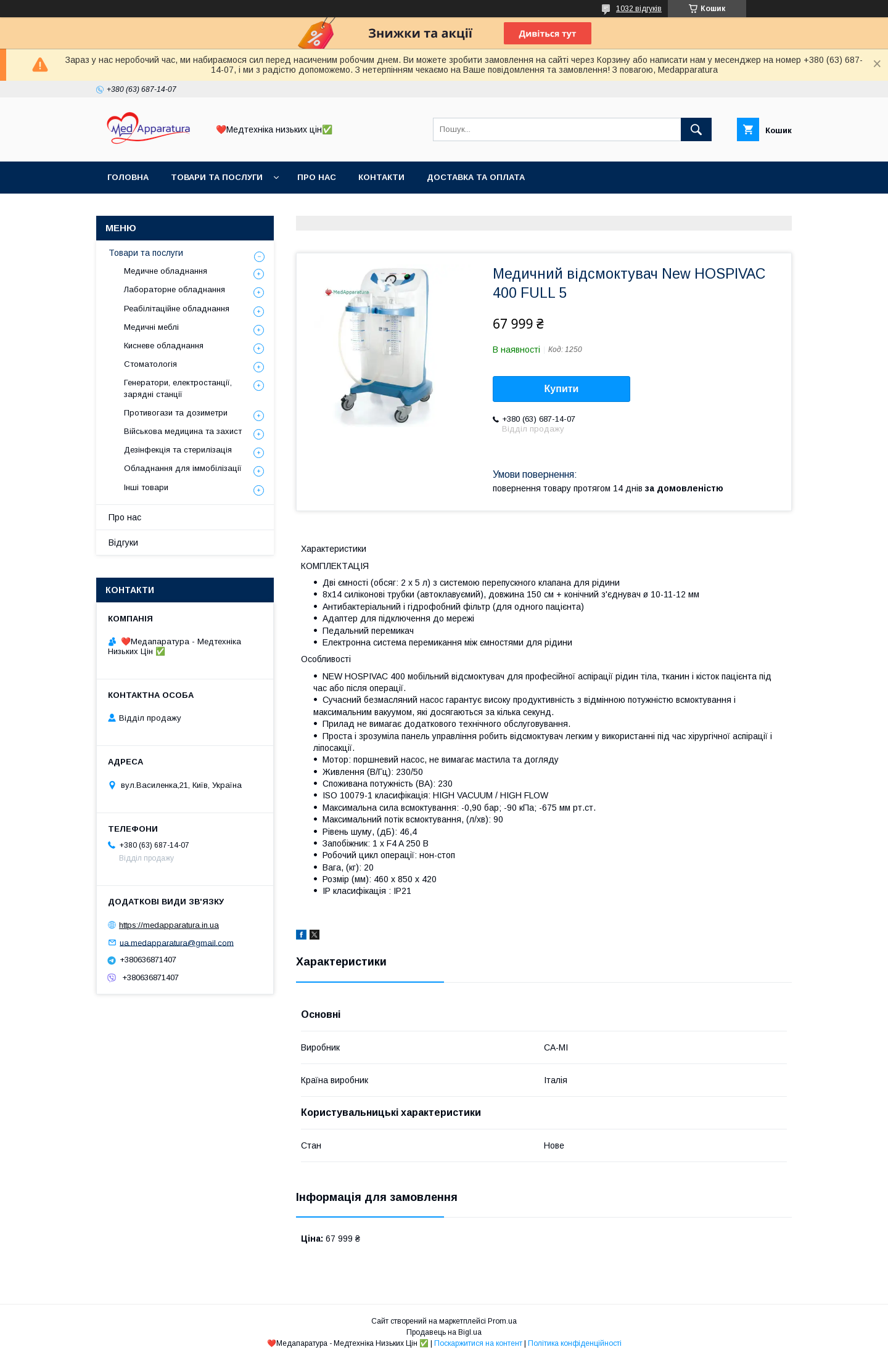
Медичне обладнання (165, 271)
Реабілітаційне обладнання (176, 308)
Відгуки (123, 542)
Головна (128, 177)
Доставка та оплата (476, 177)
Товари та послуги (217, 177)
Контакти (381, 177)
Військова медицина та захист (183, 431)
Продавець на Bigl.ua (444, 1332)
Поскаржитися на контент (478, 1343)
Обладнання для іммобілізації (183, 468)
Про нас (316, 177)
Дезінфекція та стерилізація (178, 449)
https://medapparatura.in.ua (169, 925)
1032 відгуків (639, 8)
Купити (562, 388)
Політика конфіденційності (575, 1343)
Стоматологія (150, 364)
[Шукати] (696, 129)
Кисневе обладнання (164, 345)
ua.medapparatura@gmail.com (177, 942)
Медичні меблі (151, 327)
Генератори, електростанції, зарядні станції (178, 388)
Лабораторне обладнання (174, 289)
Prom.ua (502, 1321)
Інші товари (146, 487)
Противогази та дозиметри (176, 412)
